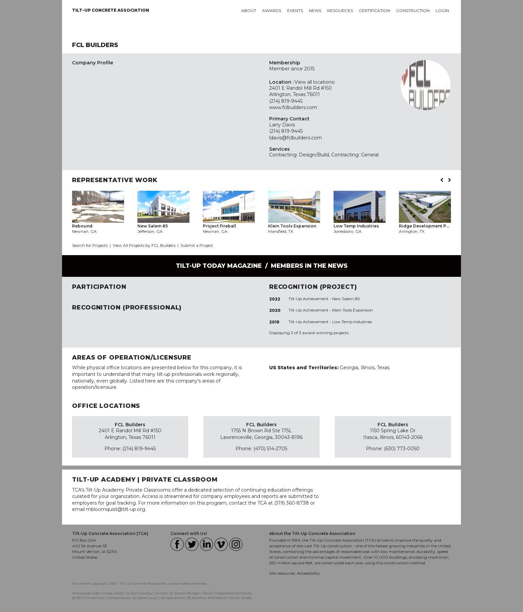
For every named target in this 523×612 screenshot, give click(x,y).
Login (442, 10)
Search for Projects (90, 245)
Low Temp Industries (352, 321)
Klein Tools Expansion (352, 310)
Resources (340, 10)
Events (295, 10)
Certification (374, 10)
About (248, 10)
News (315, 10)
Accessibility (308, 573)
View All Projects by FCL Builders (144, 245)
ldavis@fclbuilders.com (295, 138)
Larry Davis (282, 125)
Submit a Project (196, 245)
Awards (271, 10)
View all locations (314, 82)
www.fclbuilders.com (293, 107)
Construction (413, 10)
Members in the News (309, 265)
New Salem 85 (346, 298)
